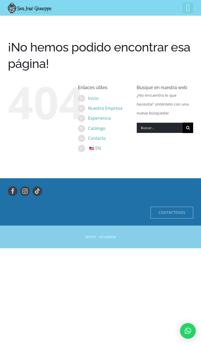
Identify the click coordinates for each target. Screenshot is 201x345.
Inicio (93, 98)
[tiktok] (37, 191)
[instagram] (25, 191)
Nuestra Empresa (105, 108)
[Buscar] (188, 128)
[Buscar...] (160, 128)
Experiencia (99, 118)
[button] (188, 331)
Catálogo (96, 128)
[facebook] (13, 191)
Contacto (97, 138)
